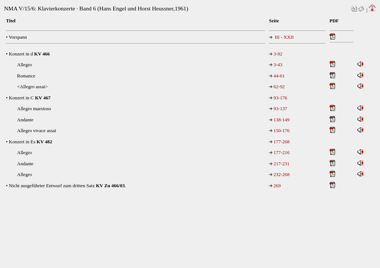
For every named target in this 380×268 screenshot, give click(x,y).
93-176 (278, 97)
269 (275, 185)
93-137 (278, 108)
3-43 (275, 64)
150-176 (279, 130)
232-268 (279, 174)
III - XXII (281, 37)
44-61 (277, 76)
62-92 (277, 86)
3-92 (275, 54)
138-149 (279, 119)
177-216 (279, 152)
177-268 (279, 141)
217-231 (279, 163)
